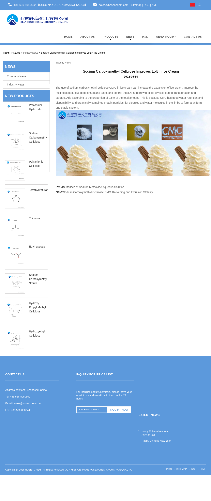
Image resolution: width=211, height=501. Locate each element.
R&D (145, 36)
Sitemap (136, 5)
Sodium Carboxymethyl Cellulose (38, 142)
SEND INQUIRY (166, 36)
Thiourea (34, 223)
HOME (68, 36)
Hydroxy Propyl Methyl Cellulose (37, 312)
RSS (146, 5)
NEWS (130, 37)
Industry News (30, 52)
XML (155, 5)
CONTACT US (193, 36)
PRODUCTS (110, 37)
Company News (16, 76)
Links (168, 495)
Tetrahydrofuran (38, 194)
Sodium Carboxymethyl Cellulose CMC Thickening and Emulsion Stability (108, 192)
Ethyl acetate (37, 251)
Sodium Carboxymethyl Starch (38, 283)
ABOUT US (87, 36)
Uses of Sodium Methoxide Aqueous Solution (96, 187)
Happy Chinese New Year (155, 457)
